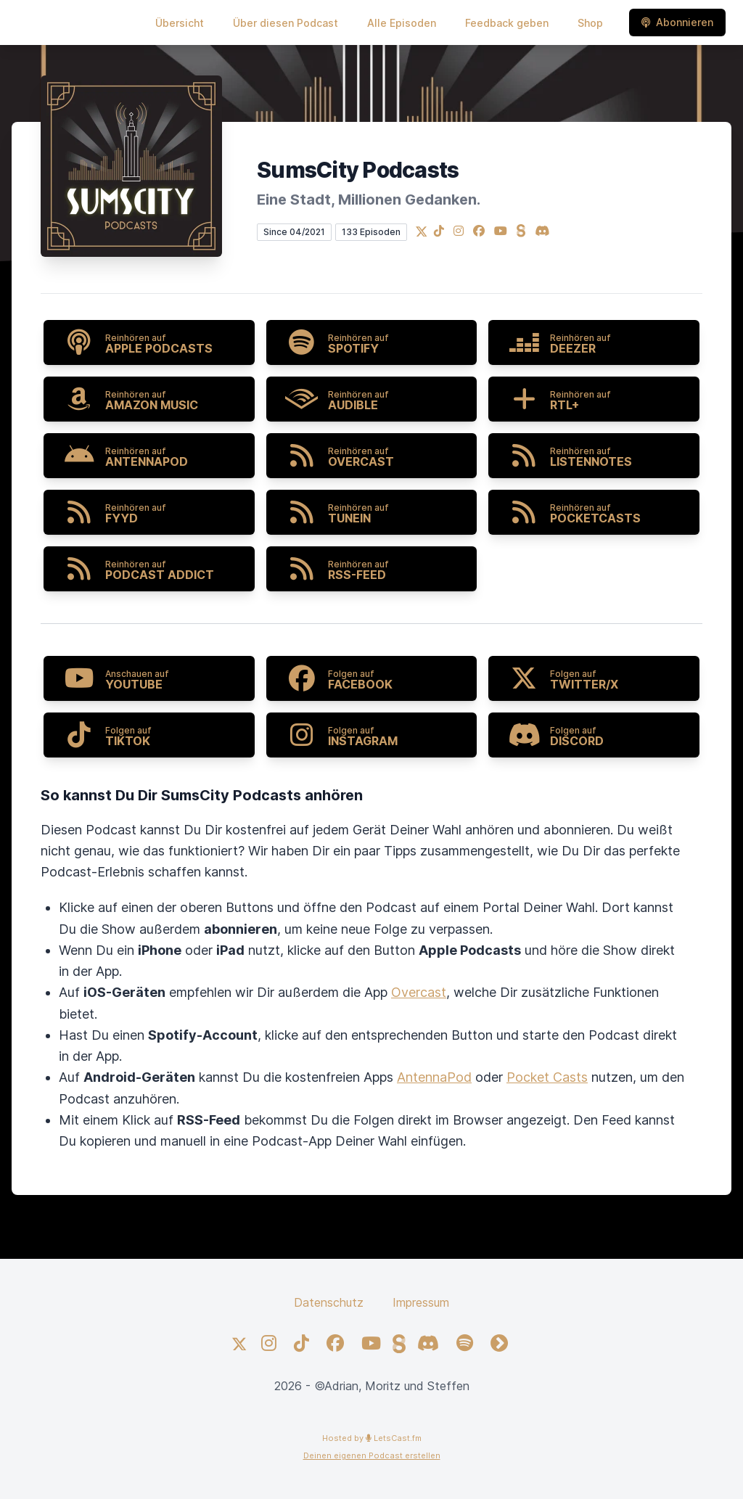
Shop (590, 23)
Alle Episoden (401, 23)
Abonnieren (677, 22)
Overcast (418, 992)
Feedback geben (507, 23)
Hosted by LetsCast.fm (372, 1438)
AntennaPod (434, 1077)
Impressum (421, 1302)
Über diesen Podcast (285, 23)
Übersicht (179, 23)
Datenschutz (329, 1302)
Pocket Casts (547, 1077)
